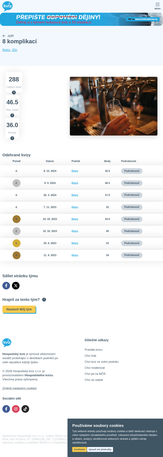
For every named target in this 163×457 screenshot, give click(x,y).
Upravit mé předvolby (100, 449)
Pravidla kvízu (94, 349)
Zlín (14, 50)
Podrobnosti (131, 171)
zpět (8, 36)
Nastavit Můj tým (19, 309)
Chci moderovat (95, 367)
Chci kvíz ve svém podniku (102, 361)
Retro (6, 50)
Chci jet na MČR (95, 373)
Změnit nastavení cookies (19, 388)
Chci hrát (90, 355)
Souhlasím (79, 449)
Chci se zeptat (94, 379)
